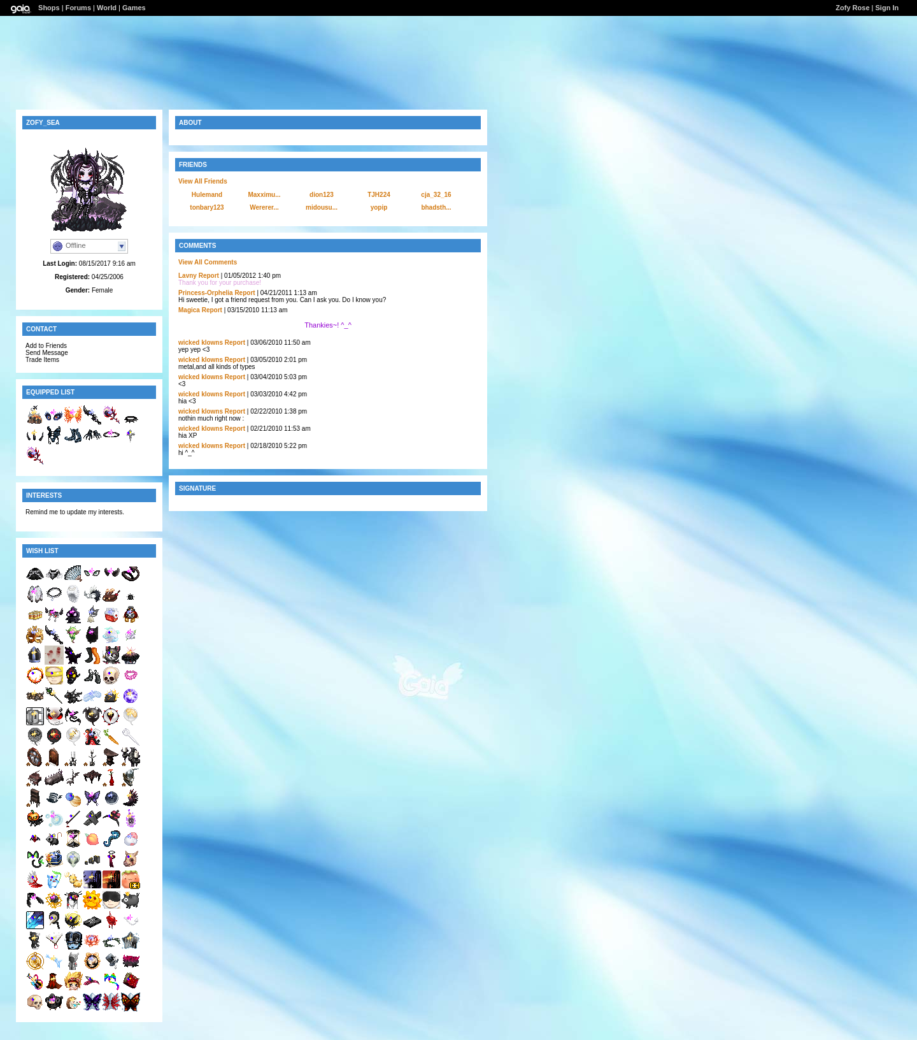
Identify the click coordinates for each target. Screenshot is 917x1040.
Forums (78, 7)
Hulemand (207, 194)
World (107, 7)
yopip (379, 207)
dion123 (321, 194)
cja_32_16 (436, 194)
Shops (49, 7)
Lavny (187, 275)
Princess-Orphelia (205, 292)
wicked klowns (200, 342)
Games (134, 7)
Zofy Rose (852, 7)
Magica (189, 310)
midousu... (322, 207)
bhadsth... (436, 207)
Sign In (887, 7)
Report (209, 275)
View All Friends (202, 181)
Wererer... (264, 207)
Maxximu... (264, 194)
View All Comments (207, 262)
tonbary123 (207, 207)
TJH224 (378, 194)
